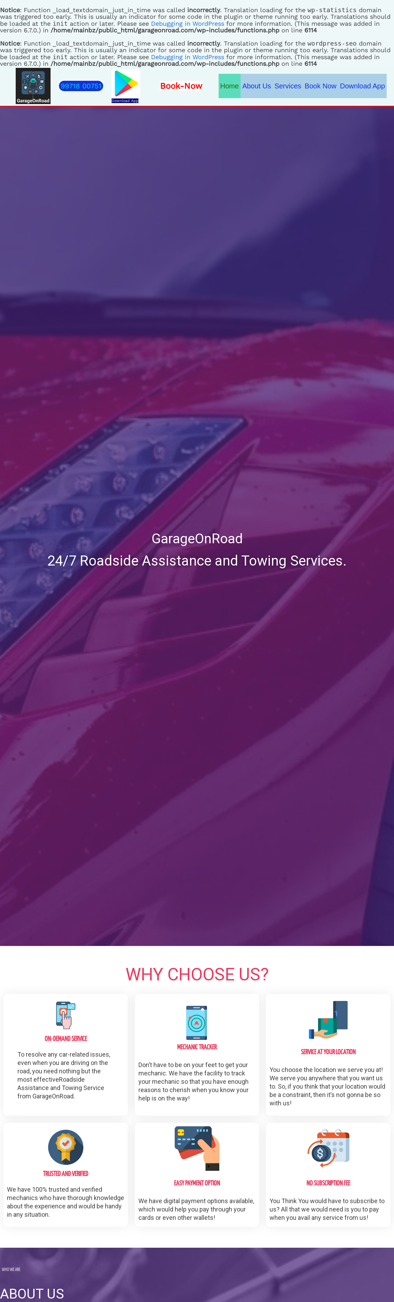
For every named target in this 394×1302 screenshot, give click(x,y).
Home (229, 86)
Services (287, 86)
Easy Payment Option (197, 1183)
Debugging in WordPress (187, 23)
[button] (81, 86)
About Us (256, 86)
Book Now (320, 86)
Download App (125, 100)
